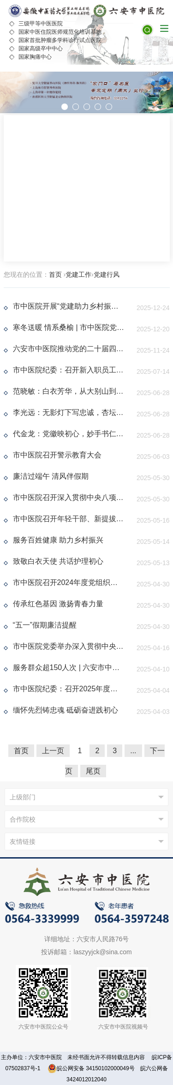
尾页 (93, 771)
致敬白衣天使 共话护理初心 (58, 561)
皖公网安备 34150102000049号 (91, 1068)
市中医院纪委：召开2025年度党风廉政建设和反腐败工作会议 (69, 689)
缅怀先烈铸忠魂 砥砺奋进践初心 (65, 710)
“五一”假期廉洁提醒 (45, 625)
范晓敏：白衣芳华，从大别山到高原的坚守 (69, 391)
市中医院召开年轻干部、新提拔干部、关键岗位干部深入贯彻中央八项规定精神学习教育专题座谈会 (69, 519)
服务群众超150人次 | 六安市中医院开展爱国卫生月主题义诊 (69, 667)
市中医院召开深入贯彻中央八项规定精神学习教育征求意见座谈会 (69, 497)
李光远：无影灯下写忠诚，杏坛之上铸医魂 (69, 412)
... (133, 751)
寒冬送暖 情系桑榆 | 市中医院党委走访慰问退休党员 (69, 327)
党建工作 (78, 274)
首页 (55, 274)
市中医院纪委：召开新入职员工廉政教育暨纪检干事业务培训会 (69, 370)
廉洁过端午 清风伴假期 (51, 476)
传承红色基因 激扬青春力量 (58, 604)
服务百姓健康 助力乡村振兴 (58, 540)
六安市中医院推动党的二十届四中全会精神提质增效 (69, 349)
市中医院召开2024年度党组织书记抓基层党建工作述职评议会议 (69, 582)
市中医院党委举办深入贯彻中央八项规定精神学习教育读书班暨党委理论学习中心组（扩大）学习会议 (69, 646)
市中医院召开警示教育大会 (57, 455)
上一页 (53, 751)
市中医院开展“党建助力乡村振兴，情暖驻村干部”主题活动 (69, 306)
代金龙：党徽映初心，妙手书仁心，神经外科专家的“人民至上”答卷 (69, 434)
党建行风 (106, 274)
